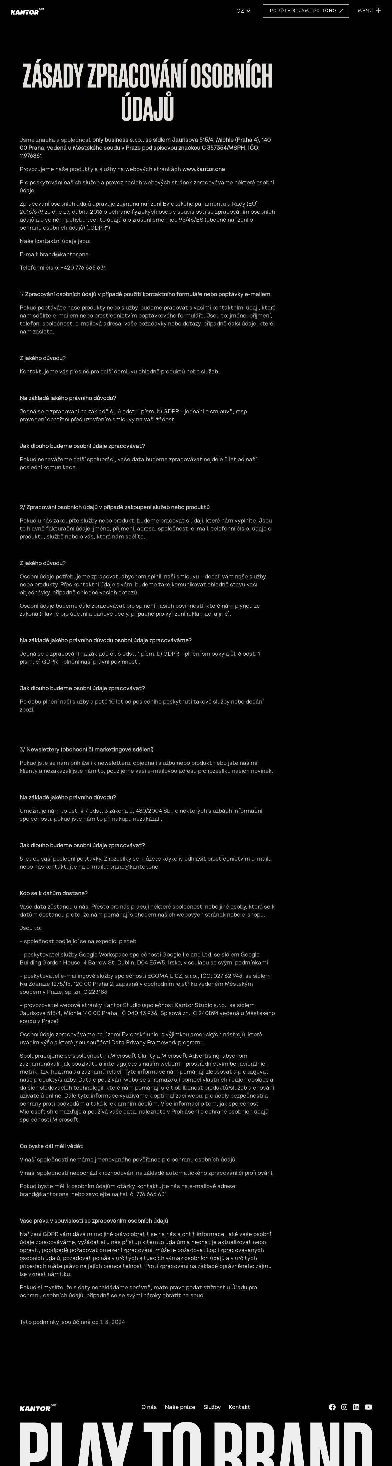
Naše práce (180, 1407)
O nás (149, 1407)
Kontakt (239, 1407)
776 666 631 (151, 1194)
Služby (212, 1407)
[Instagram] (344, 1407)
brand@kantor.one (64, 254)
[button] (244, 11)
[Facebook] (332, 1407)
